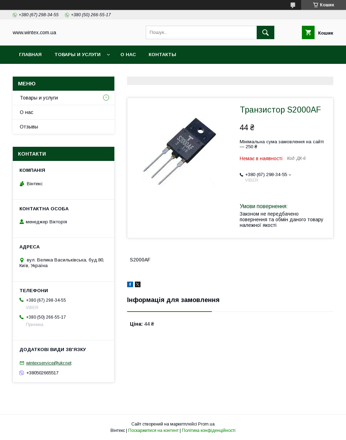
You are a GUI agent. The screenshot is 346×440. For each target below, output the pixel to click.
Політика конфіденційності (208, 430)
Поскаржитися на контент (153, 430)
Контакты (162, 54)
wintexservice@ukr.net (48, 363)
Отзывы (29, 126)
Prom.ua (206, 424)
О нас (128, 54)
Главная (30, 54)
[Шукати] (265, 32)
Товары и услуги (77, 54)
